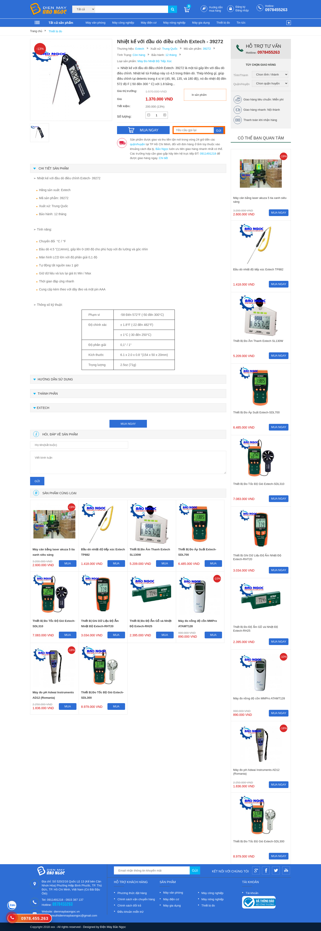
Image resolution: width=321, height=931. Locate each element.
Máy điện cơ (149, 22)
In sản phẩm (199, 94)
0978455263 (276, 10)
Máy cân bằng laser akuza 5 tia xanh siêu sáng (54, 552)
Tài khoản (252, 893)
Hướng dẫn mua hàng (216, 9)
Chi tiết (163, 158)
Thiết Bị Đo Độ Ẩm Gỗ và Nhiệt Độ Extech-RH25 (151, 623)
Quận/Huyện (241, 84)
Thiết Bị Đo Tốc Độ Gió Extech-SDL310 (54, 623)
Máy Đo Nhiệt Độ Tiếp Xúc (155, 61)
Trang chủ (36, 31)
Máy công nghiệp (123, 22)
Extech (139, 48)
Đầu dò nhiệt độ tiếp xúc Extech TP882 (103, 552)
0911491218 (208, 153)
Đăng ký (240, 6)
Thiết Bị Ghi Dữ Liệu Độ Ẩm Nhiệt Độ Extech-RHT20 (100, 623)
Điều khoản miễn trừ (130, 911)
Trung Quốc (169, 48)
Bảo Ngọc (162, 149)
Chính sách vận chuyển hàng (136, 899)
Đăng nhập (242, 10)
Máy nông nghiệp (174, 22)
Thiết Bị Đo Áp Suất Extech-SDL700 (197, 552)
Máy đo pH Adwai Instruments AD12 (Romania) (53, 695)
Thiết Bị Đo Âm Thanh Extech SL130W (150, 552)
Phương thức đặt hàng (132, 893)
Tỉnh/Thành (240, 75)
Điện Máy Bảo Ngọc (113, 927)
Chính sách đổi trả (129, 905)
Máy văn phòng (95, 22)
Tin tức (241, 22)
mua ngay (128, 423)
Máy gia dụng (201, 22)
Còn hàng (139, 55)
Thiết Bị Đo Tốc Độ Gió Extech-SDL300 (102, 695)
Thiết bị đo (223, 22)
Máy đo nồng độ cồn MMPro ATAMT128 (197, 623)
